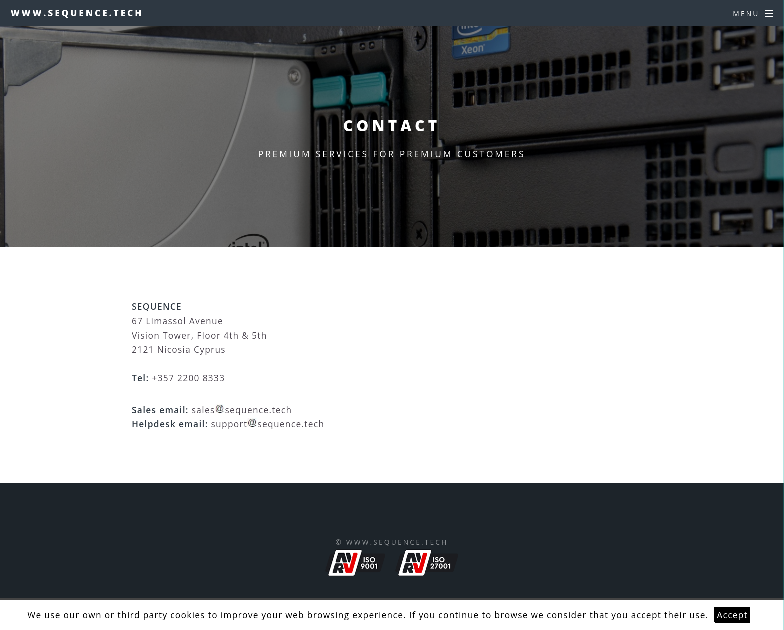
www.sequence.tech (77, 13)
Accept (732, 615)
